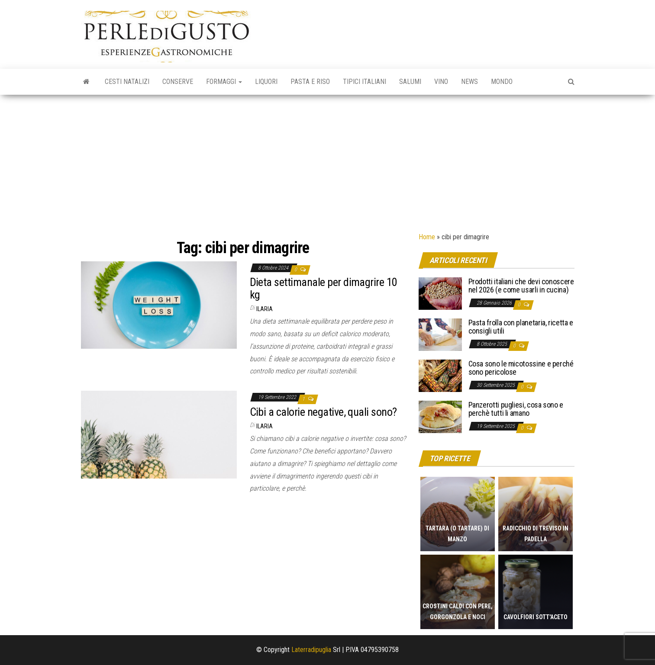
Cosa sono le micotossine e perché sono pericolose (521, 368)
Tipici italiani (364, 81)
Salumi (410, 81)
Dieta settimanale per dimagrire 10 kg (323, 288)
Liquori (266, 81)
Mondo (502, 81)
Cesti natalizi (127, 81)
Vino (441, 81)
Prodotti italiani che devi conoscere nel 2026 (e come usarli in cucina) (521, 286)
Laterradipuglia (311, 650)
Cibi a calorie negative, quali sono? (323, 411)
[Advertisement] (327, 159)
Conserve (177, 81)
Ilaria (264, 308)
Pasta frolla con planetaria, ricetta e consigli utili (520, 327)
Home (427, 237)
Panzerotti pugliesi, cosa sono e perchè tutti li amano (515, 409)
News (469, 81)
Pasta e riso (310, 81)
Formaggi (224, 81)
